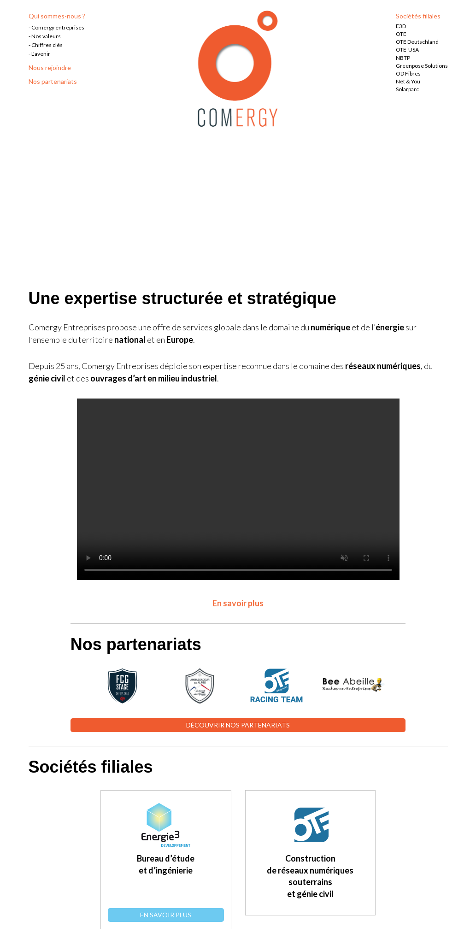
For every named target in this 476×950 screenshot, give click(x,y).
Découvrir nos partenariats (238, 725)
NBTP (403, 57)
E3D (401, 26)
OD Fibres (408, 73)
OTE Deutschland (417, 41)
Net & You (408, 81)
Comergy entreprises (57, 27)
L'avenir (40, 53)
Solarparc (407, 89)
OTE (401, 33)
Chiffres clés (47, 44)
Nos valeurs (46, 36)
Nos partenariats (53, 81)
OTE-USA (407, 49)
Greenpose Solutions (422, 65)
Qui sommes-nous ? (57, 16)
